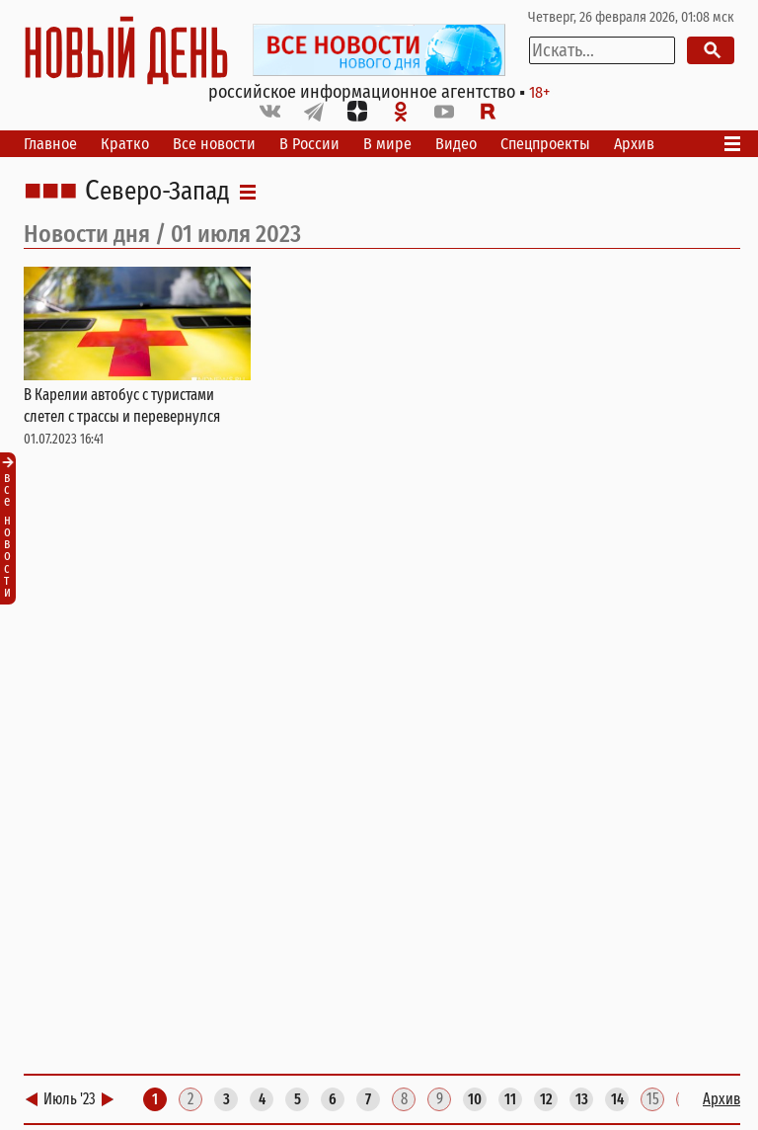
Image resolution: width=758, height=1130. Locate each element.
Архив (634, 143)
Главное (50, 143)
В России (309, 143)
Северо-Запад (157, 191)
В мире (387, 143)
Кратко (125, 143)
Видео (456, 143)
